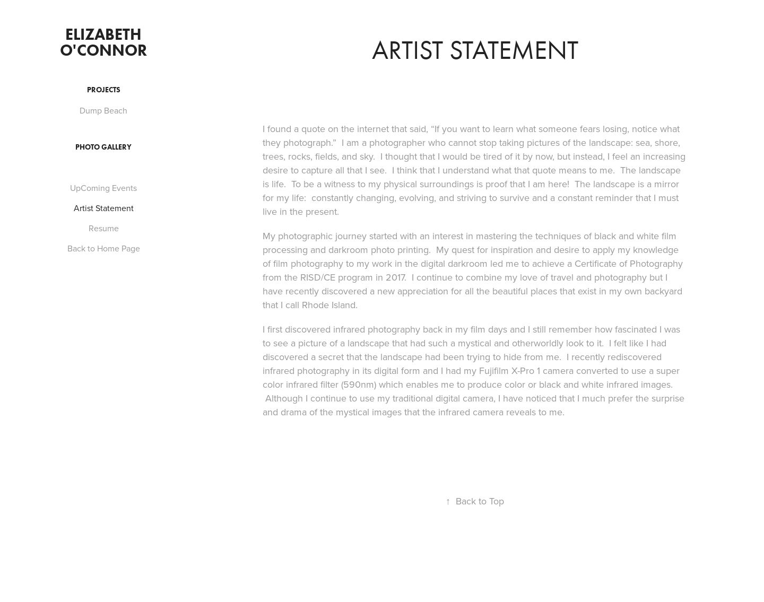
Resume (104, 228)
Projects (103, 89)
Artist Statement (104, 208)
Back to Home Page (103, 248)
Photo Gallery (103, 147)
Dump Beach (103, 110)
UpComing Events (103, 188)
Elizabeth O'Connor (103, 42)
